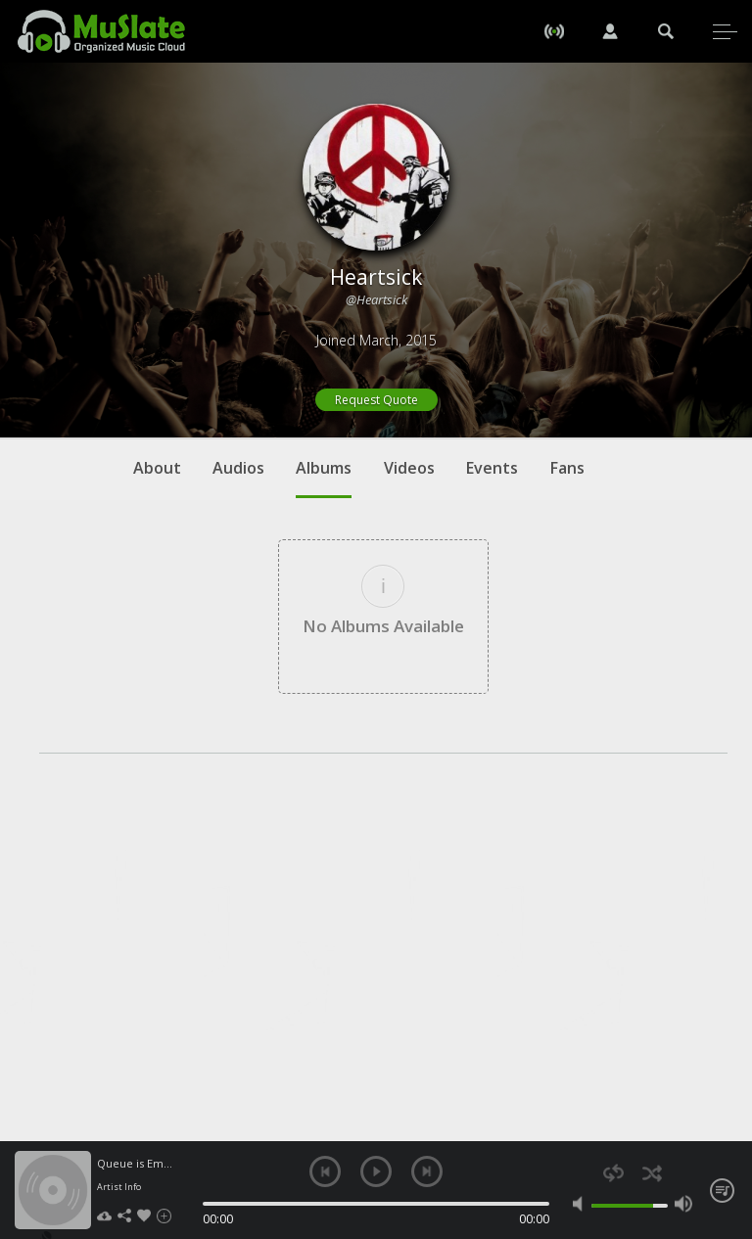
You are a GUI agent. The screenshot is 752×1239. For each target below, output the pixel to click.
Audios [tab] (238, 468)
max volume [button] (683, 1203)
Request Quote (376, 399)
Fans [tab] (567, 468)
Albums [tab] (324, 477)
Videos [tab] (409, 468)
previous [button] (325, 1171)
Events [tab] (492, 468)
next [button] (427, 1171)
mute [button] (581, 1203)
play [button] (376, 1171)
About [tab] (157, 468)
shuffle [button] (651, 1173)
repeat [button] (613, 1173)
